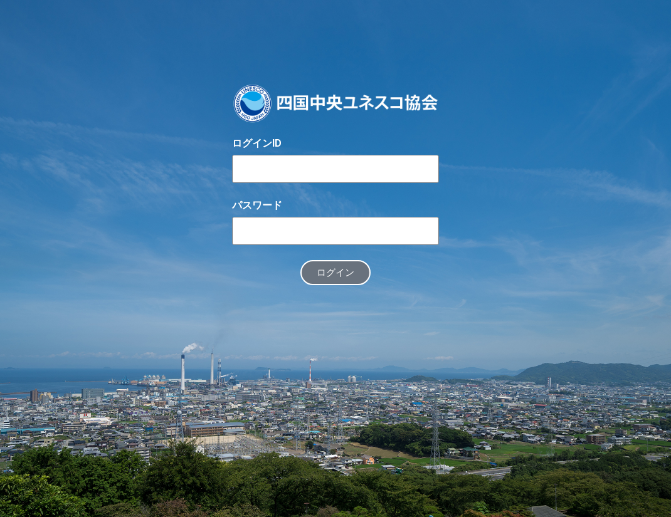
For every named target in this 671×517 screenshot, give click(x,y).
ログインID (257, 143)
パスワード (257, 205)
